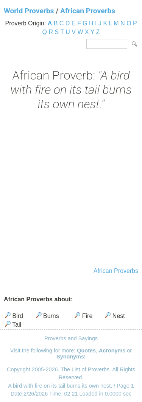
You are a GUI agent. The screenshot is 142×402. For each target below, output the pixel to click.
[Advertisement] (71, 190)
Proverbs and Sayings (71, 338)
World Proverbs (29, 10)
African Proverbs (87, 10)
